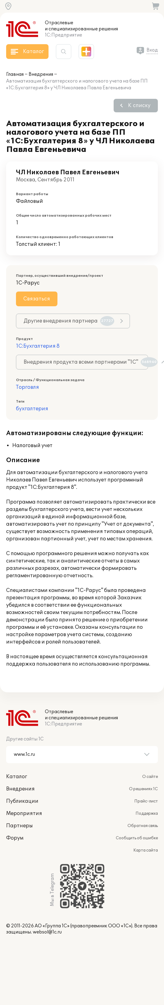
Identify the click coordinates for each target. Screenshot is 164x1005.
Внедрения (41, 74)
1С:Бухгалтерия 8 (38, 346)
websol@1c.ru (47, 932)
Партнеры (19, 826)
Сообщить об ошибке (137, 838)
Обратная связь (142, 825)
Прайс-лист (146, 801)
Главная (15, 74)
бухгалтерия (32, 409)
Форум (14, 838)
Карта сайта (145, 850)
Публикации (22, 801)
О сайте (150, 776)
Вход (152, 50)
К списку (139, 105)
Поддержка (146, 813)
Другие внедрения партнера (69, 321)
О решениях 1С (143, 789)
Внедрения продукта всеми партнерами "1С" (86, 362)
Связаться (36, 299)
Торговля (27, 387)
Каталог (16, 777)
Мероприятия (24, 813)
